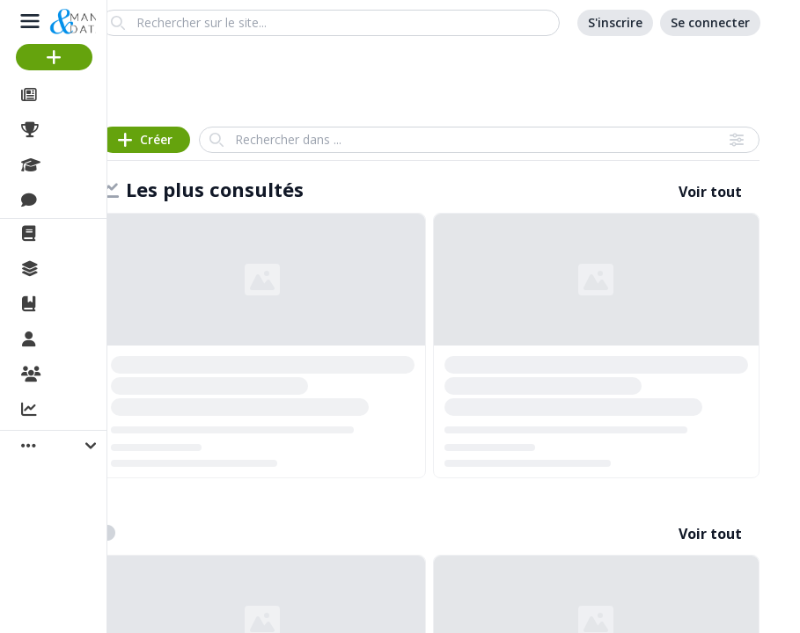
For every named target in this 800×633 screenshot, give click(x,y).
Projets (70, 130)
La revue (75, 234)
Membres (78, 340)
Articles (71, 95)
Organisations (94, 375)
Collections (83, 269)
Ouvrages (79, 304)
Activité (70, 410)
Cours (66, 165)
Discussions (86, 200)
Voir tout (710, 191)
